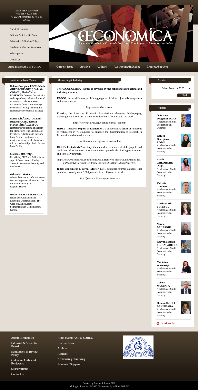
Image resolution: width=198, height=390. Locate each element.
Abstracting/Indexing (127, 66)
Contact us (15, 59)
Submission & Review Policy (24, 41)
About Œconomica (19, 29)
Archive (85, 66)
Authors (102, 66)
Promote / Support (69, 364)
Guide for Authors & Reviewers (25, 47)
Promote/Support (157, 66)
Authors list (168, 323)
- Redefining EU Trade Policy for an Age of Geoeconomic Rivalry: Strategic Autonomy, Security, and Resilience (27, 160)
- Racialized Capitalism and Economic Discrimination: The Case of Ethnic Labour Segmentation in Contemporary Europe (27, 202)
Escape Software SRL (104, 383)
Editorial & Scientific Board (24, 35)
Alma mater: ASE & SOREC (24, 66)
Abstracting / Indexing (71, 359)
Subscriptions (16, 53)
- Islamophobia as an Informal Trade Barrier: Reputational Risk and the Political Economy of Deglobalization (27, 180)
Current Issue (64, 66)
